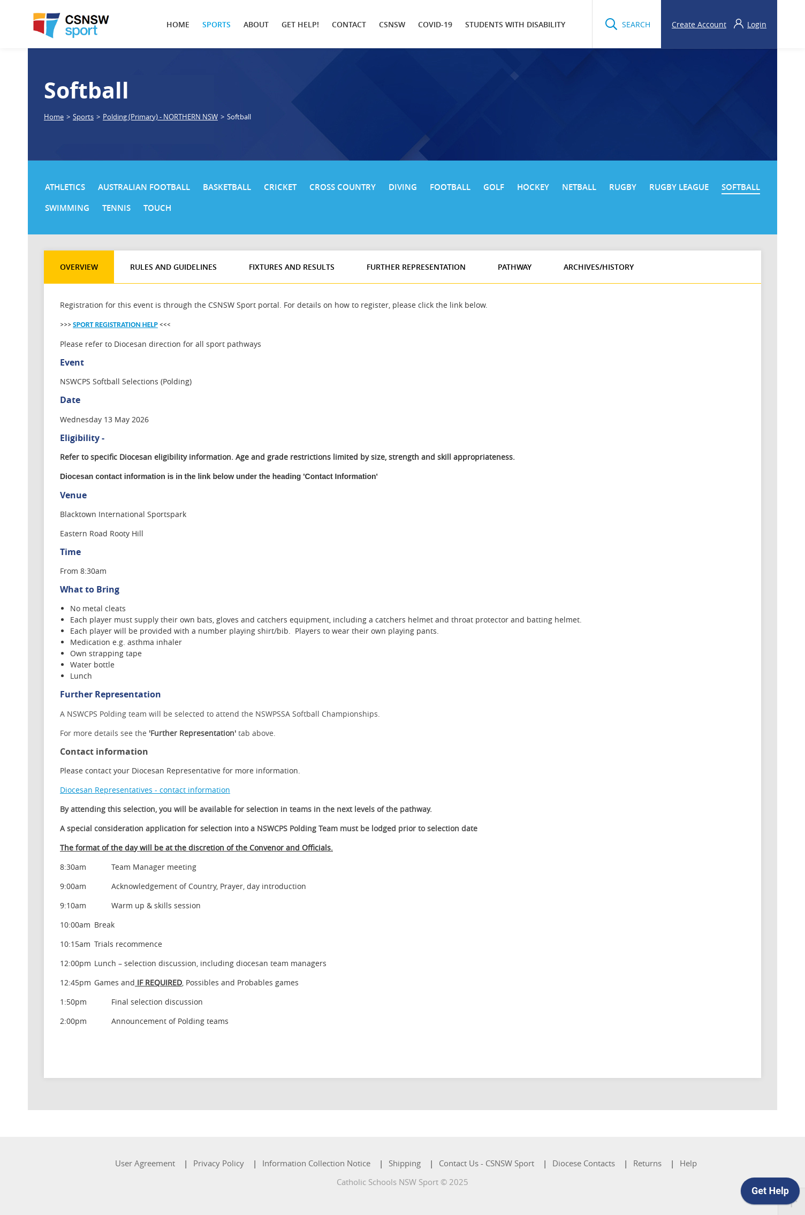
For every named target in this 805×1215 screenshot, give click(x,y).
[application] (770, 1193)
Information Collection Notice (316, 1163)
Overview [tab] (79, 267)
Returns (647, 1163)
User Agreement (145, 1163)
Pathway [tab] (514, 267)
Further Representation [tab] (416, 267)
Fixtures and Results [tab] (292, 267)
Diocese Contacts (583, 1163)
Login (756, 24)
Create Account (699, 24)
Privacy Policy (218, 1163)
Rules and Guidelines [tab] (173, 267)
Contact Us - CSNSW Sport (486, 1163)
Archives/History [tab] (599, 267)
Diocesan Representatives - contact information (145, 790)
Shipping (405, 1163)
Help (688, 1163)
